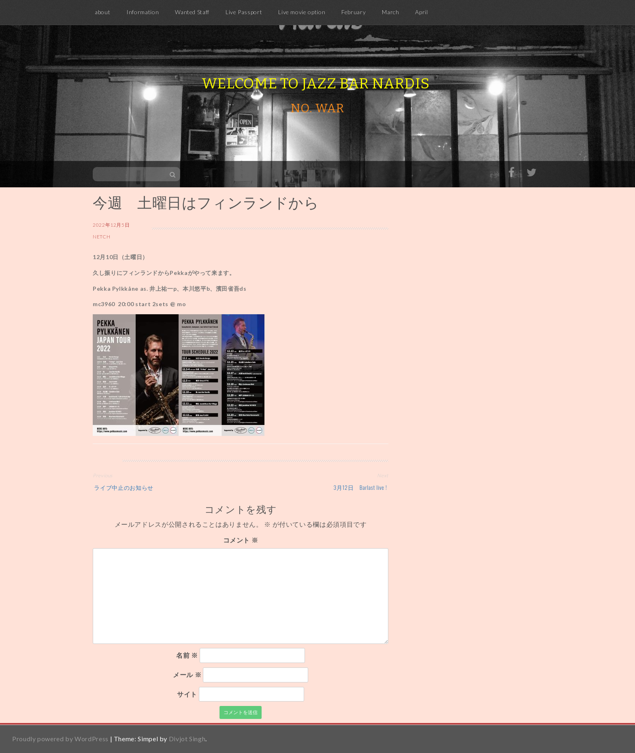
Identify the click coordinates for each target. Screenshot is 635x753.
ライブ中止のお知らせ (123, 487)
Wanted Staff (192, 12)
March (390, 12)
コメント (240, 540)
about (102, 12)
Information (142, 12)
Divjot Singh (187, 738)
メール (187, 674)
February (353, 12)
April (421, 12)
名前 (187, 655)
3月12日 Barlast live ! (361, 487)
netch (101, 237)
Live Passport (244, 12)
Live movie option (301, 12)
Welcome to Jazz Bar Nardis (316, 83)
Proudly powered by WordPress (60, 738)
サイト (187, 694)
